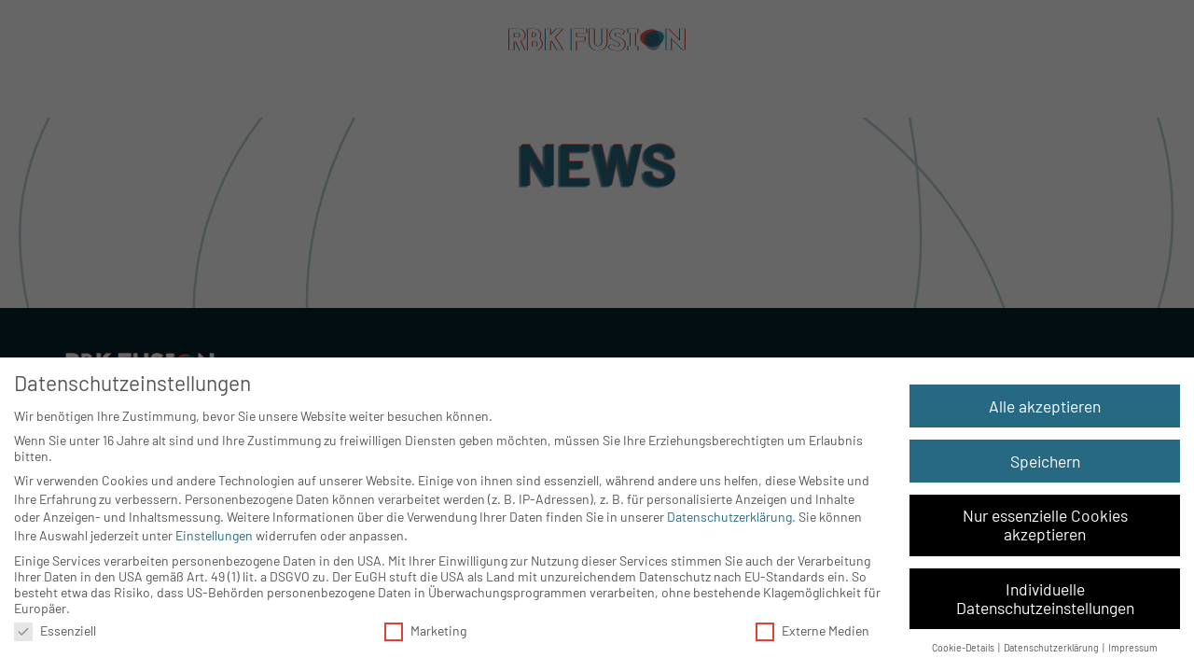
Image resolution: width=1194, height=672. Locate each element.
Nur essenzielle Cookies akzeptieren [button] (1045, 524)
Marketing (425, 630)
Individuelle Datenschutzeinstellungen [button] (1045, 598)
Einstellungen (214, 535)
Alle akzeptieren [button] (1045, 406)
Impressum (1133, 647)
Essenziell (55, 630)
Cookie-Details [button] (964, 647)
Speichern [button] (1045, 461)
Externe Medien (812, 630)
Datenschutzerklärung (729, 517)
